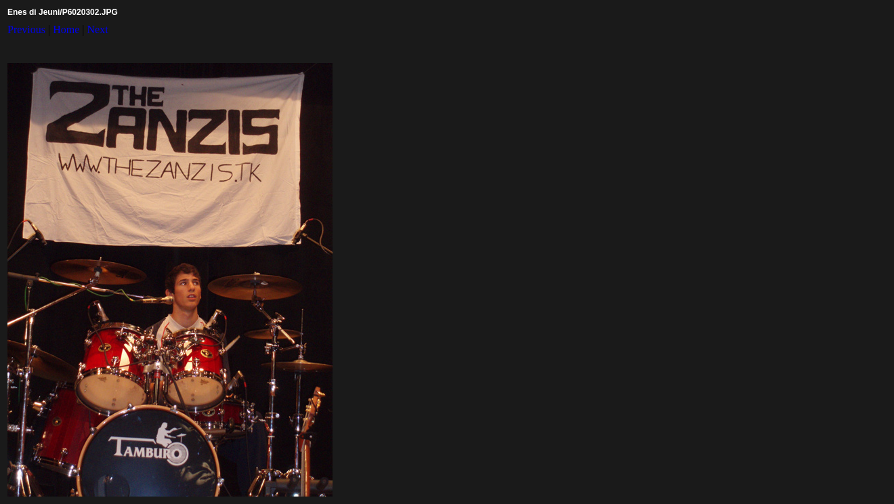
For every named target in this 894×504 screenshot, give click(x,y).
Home (66, 29)
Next (97, 29)
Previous (26, 29)
